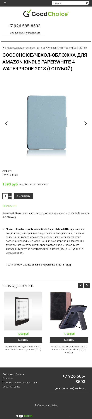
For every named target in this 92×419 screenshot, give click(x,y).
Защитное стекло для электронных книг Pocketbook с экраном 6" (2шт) (23, 348)
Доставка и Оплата (13, 374)
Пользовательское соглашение (20, 382)
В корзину (23, 196)
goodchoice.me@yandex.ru (25, 32)
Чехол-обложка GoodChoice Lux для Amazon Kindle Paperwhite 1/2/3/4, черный (69, 349)
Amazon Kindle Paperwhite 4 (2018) (67, 47)
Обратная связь (11, 386)
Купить (23, 339)
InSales (53, 405)
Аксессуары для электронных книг (26, 47)
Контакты (7, 378)
